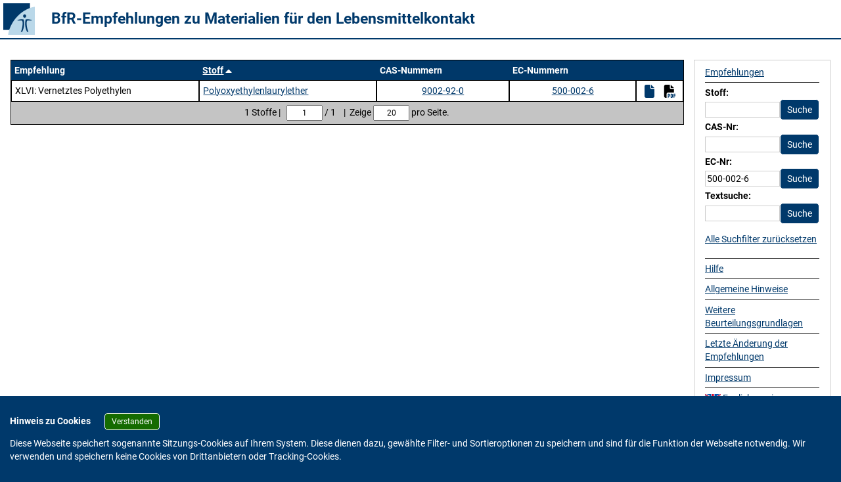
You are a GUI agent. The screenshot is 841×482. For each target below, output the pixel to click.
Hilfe (714, 268)
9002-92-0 (443, 90)
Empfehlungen (734, 72)
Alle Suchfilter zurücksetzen (761, 239)
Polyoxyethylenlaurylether (255, 90)
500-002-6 (573, 90)
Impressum (728, 377)
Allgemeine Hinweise (746, 289)
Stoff (212, 70)
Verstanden (132, 421)
